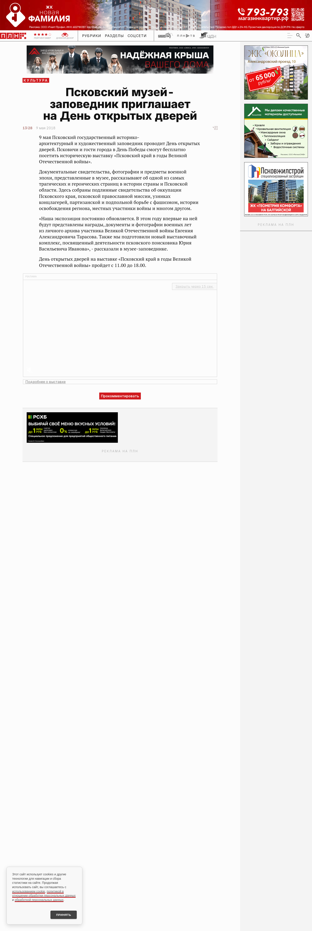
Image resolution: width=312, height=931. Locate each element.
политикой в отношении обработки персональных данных (44, 893)
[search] (298, 35)
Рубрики (91, 36)
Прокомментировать (120, 396)
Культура (36, 80)
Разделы (114, 36)
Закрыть (195, 286)
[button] (307, 35)
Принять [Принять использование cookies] (62, 914)
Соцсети (137, 36)
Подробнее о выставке (45, 382)
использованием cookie (28, 890)
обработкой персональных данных (39, 899)
